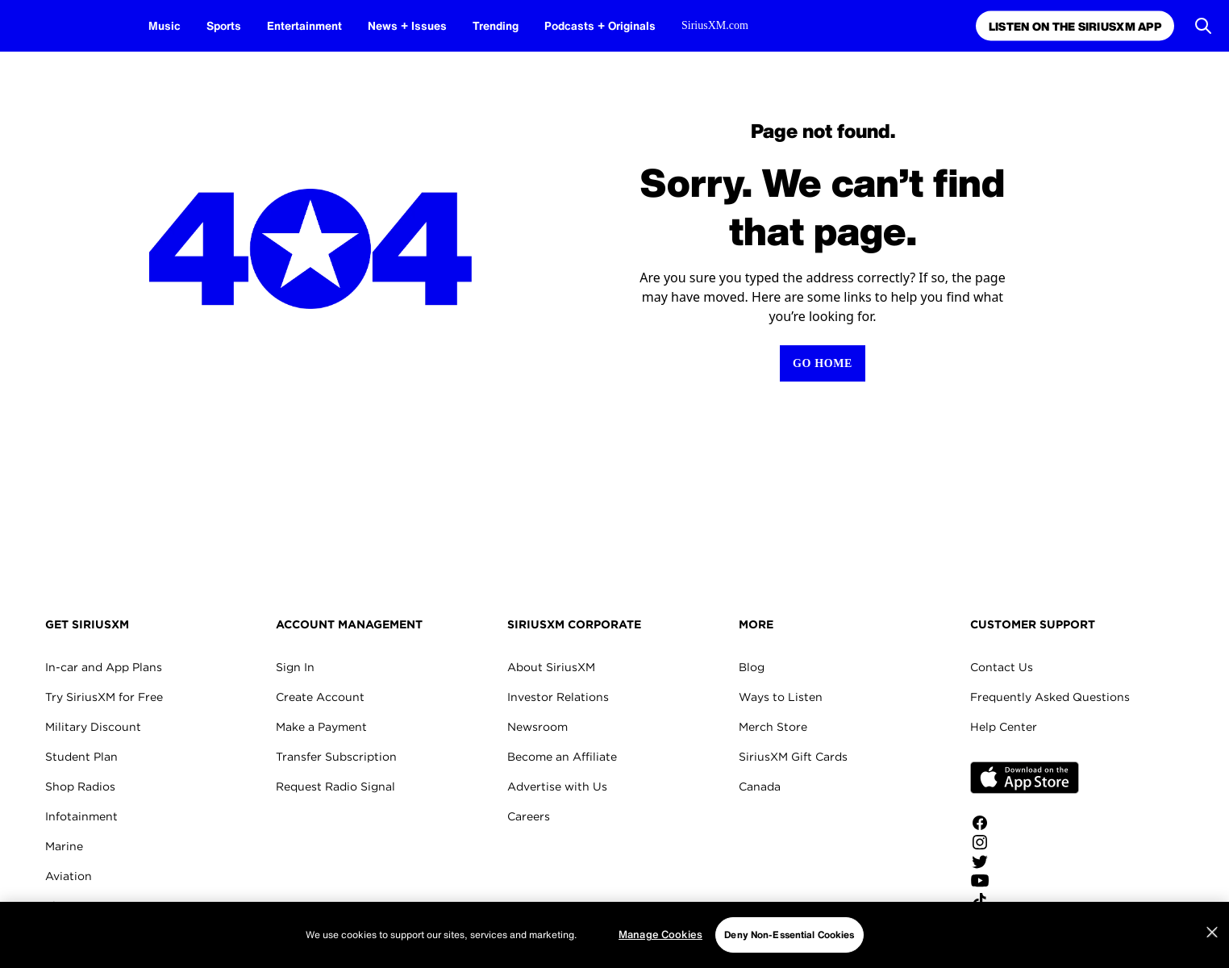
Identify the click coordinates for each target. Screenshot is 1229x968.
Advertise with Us (557, 786)
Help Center (1003, 726)
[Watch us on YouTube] (1024, 881)
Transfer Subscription (336, 756)
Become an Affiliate (562, 756)
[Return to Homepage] (822, 363)
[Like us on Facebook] (1024, 822)
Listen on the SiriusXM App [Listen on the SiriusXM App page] (1073, 26)
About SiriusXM (551, 667)
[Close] (1212, 932)
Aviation (68, 876)
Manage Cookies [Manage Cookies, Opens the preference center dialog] (660, 934)
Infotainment (81, 816)
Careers (528, 816)
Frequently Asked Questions (1050, 697)
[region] (614, 935)
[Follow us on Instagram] (1024, 842)
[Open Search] (1203, 25)
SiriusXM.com (714, 25)
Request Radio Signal (335, 786)
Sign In (295, 667)
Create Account (320, 697)
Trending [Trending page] (496, 25)
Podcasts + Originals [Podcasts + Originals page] (600, 25)
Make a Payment (321, 726)
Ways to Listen (781, 697)
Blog (751, 667)
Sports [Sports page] (223, 25)
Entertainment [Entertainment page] (304, 25)
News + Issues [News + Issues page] (407, 25)
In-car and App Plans (103, 667)
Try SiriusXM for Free (104, 697)
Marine (64, 846)
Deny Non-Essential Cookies (789, 934)
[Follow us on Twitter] (1024, 861)
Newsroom (537, 726)
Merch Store (773, 726)
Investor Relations (558, 697)
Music (164, 25)
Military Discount (93, 726)
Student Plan (81, 756)
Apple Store (1024, 777)
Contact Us (1001, 667)
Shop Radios (80, 786)
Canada (760, 786)
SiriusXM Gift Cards (793, 756)
